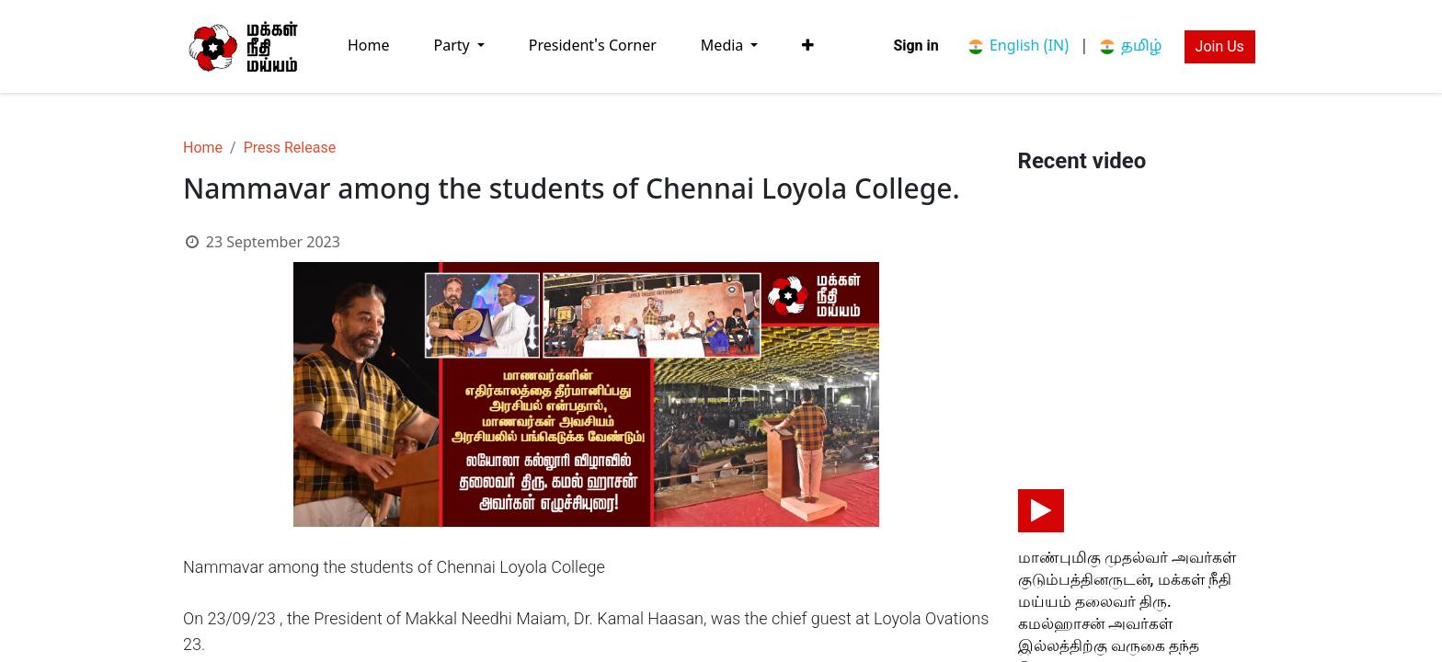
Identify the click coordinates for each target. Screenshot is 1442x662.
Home (203, 147)
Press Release (290, 147)
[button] (808, 46)
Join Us (1220, 46)
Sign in (915, 45)
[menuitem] (369, 46)
